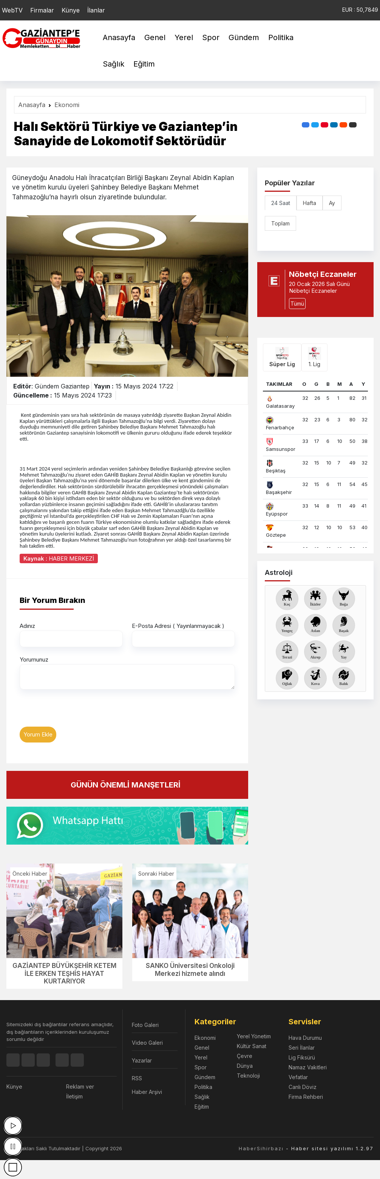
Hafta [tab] (309, 203)
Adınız (27, 625)
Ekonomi (66, 105)
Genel (154, 37)
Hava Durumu (305, 1038)
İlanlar (96, 10)
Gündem (244, 37)
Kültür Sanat (251, 1046)
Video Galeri (147, 1042)
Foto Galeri (145, 1025)
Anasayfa (119, 37)
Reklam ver (80, 1086)
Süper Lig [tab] (282, 357)
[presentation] (77, 712)
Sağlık (113, 63)
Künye (71, 10)
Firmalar (42, 10)
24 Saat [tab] (280, 203)
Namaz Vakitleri (308, 1067)
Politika (280, 37)
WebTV (12, 10)
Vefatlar (298, 1077)
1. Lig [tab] (314, 357)
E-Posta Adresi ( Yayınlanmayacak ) (178, 625)
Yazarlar (142, 1060)
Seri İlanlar (302, 1047)
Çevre (244, 1056)
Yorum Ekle (38, 734)
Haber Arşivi (147, 1092)
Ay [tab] (332, 203)
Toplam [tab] (280, 223)
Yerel (184, 37)
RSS (137, 1078)
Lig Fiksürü (302, 1057)
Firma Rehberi (306, 1097)
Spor (210, 37)
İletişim (74, 1096)
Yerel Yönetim (254, 1036)
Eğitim (144, 63)
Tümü (297, 303)
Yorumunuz (34, 659)
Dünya (245, 1065)
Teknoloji (248, 1075)
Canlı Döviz (303, 1087)
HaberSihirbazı (261, 1148)
